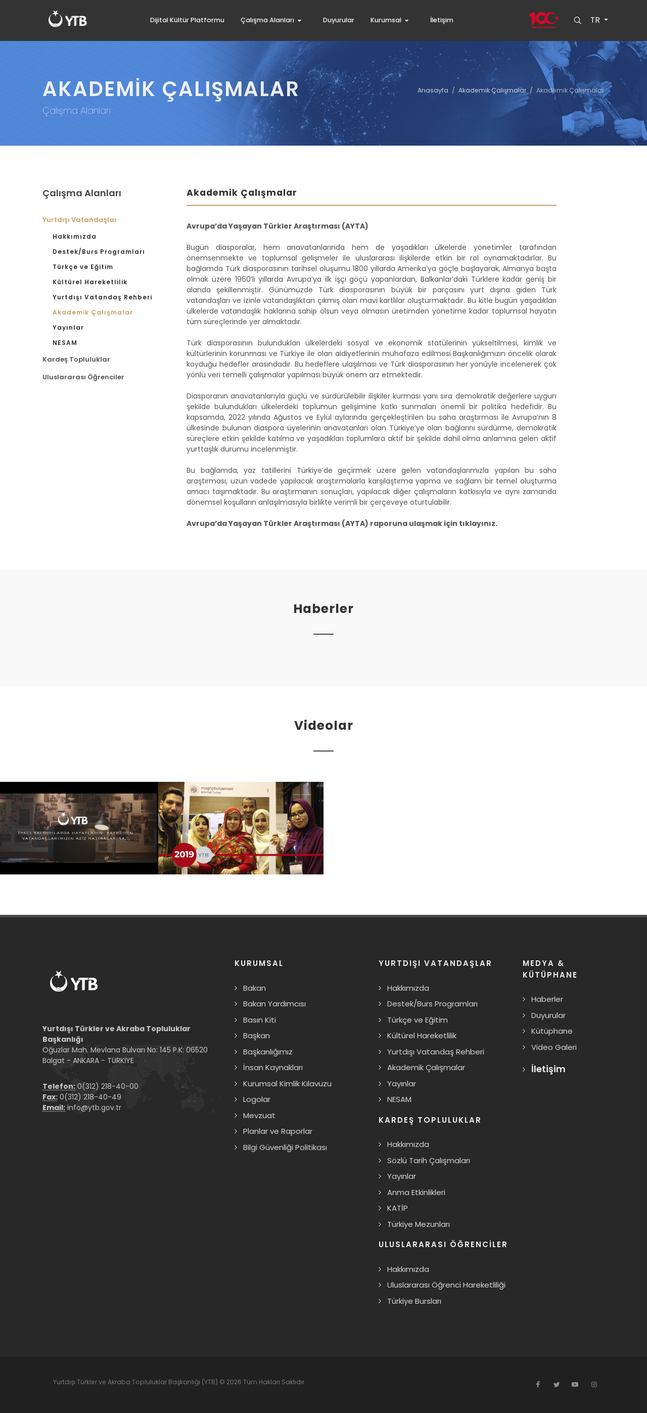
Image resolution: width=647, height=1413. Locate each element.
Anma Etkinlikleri (416, 1192)
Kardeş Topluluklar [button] (76, 359)
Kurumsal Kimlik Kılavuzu (287, 1083)
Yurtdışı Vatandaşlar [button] (79, 220)
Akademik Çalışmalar (492, 90)
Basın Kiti (259, 1019)
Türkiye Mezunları (418, 1224)
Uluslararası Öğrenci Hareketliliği (446, 1284)
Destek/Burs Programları (99, 251)
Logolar (256, 1099)
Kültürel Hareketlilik (90, 282)
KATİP (397, 1208)
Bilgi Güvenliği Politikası (285, 1147)
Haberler (547, 999)
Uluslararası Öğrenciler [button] (83, 377)
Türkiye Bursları (414, 1301)
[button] (273, 20)
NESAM (65, 342)
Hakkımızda (75, 236)
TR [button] (595, 20)
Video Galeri (554, 1047)
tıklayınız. (478, 523)
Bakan (254, 988)
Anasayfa (433, 90)
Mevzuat (259, 1115)
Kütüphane (552, 1031)
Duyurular (548, 1015)
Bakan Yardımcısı (274, 1003)
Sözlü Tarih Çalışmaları (428, 1160)
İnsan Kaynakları (273, 1067)
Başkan (256, 1035)
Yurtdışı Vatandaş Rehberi (102, 297)
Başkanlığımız (268, 1051)
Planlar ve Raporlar (277, 1131)
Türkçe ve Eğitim (83, 266)
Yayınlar (68, 327)
